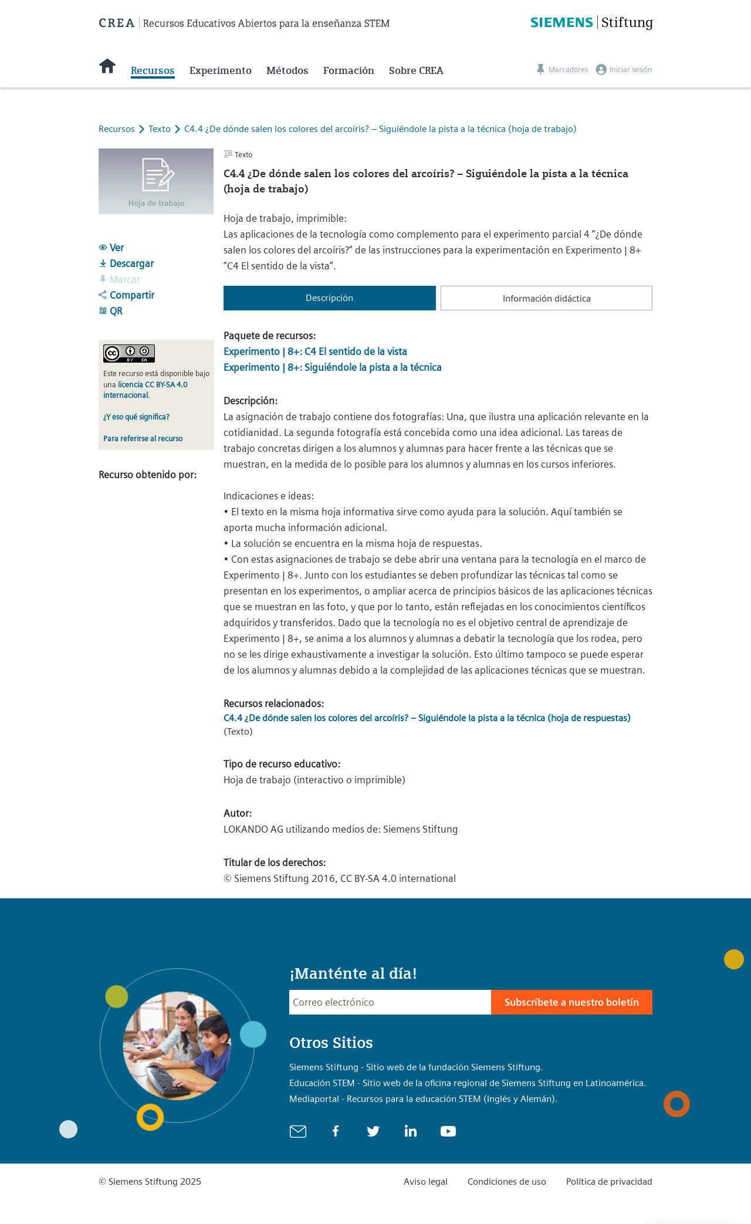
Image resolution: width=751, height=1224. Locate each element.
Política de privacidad (609, 1181)
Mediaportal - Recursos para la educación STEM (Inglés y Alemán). (423, 1098)
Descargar (126, 263)
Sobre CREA (416, 70)
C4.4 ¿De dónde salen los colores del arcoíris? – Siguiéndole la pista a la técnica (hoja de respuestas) (427, 717)
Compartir (126, 295)
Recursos (153, 70)
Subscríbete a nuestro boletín (572, 1002)
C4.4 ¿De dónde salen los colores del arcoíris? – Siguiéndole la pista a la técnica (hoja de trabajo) (380, 128)
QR (110, 311)
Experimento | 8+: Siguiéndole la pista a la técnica (333, 367)
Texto (160, 128)
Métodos (287, 70)
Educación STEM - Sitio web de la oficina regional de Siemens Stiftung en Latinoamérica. (468, 1082)
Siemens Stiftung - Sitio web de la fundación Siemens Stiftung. (416, 1067)
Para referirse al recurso (142, 438)
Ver (111, 247)
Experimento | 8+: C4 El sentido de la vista (315, 351)
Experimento (221, 70)
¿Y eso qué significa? (136, 416)
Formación (348, 70)
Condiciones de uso (507, 1181)
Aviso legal (426, 1181)
